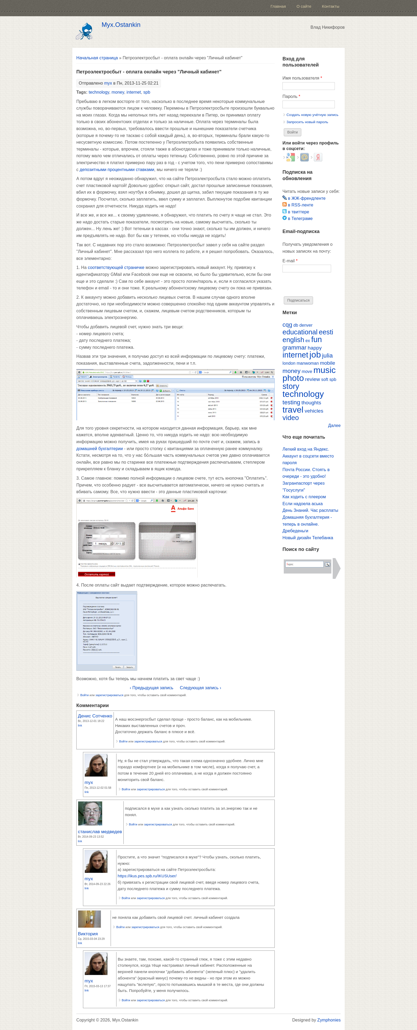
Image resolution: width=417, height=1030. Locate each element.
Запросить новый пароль (307, 122)
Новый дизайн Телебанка (307, 537)
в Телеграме (297, 218)
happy (315, 348)
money (118, 92)
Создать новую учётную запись (312, 115)
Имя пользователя (302, 78)
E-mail (290, 261)
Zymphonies (329, 1020)
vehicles (314, 411)
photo (293, 378)
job (315, 354)
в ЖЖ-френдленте (304, 198)
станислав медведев (100, 831)
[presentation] (322, 286)
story (290, 386)
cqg (287, 324)
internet (134, 92)
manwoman (308, 363)
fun (316, 339)
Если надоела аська (302, 503)
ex (308, 340)
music (324, 370)
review (312, 379)
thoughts (311, 402)
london (288, 363)
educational (300, 332)
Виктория (88, 933)
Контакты (330, 6)
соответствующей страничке (116, 267)
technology (99, 92)
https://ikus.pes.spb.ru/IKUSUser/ (147, 876)
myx (108, 83)
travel (292, 409)
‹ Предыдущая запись (151, 688)
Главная (278, 6)
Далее (334, 425)
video (290, 417)
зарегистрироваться (109, 695)
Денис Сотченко (95, 715)
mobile (327, 363)
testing (291, 402)
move (307, 371)
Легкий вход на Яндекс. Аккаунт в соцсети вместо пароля (308, 456)
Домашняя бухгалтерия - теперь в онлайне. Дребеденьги (307, 524)
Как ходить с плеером (304, 497)
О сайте (304, 6)
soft (324, 379)
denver (305, 325)
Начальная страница (97, 58)
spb (146, 92)
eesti (326, 332)
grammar (294, 347)
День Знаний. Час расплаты (310, 510)
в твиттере (295, 212)
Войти (84, 695)
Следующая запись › (200, 688)
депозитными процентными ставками (117, 169)
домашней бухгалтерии (99, 448)
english (293, 339)
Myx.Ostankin (121, 25)
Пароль (291, 96)
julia (327, 355)
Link (80, 725)
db (295, 325)
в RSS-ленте (297, 205)
